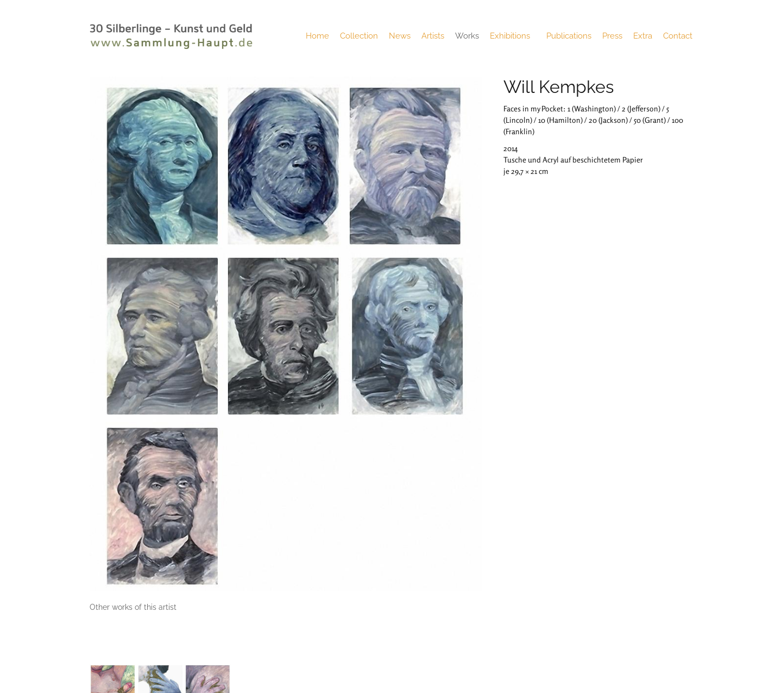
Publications (568, 36)
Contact (677, 36)
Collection (359, 36)
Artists (432, 36)
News (400, 36)
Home (317, 36)
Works (467, 36)
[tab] (133, 607)
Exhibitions (512, 35)
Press (612, 36)
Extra (642, 36)
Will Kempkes (558, 87)
